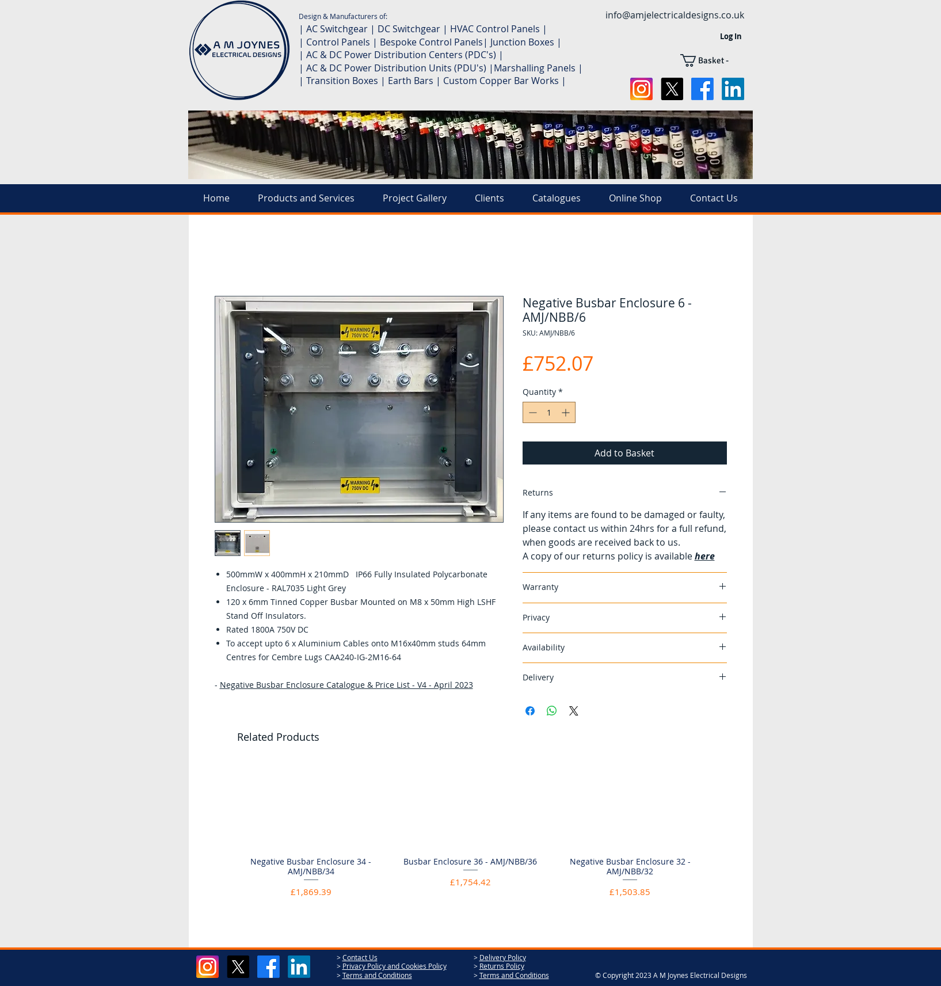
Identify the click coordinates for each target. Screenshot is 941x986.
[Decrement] (531, 412)
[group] (470, 836)
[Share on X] (574, 711)
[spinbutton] (549, 412)
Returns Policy (501, 965)
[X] (672, 89)
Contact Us (360, 957)
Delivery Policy (502, 957)
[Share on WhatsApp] (552, 711)
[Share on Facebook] (530, 711)
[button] (712, 60)
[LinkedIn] (733, 89)
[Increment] (566, 412)
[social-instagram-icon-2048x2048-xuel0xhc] (641, 89)
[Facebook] (702, 89)
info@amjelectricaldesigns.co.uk (674, 15)
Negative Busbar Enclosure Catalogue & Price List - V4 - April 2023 (346, 684)
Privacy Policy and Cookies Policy (394, 965)
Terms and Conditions (377, 975)
